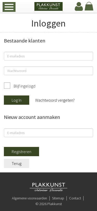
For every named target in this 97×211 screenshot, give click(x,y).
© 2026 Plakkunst (48, 203)
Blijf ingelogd (24, 86)
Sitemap (58, 198)
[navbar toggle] (9, 7)
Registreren (21, 151)
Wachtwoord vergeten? (55, 100)
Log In (16, 100)
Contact (75, 198)
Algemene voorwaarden (29, 198)
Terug (16, 163)
